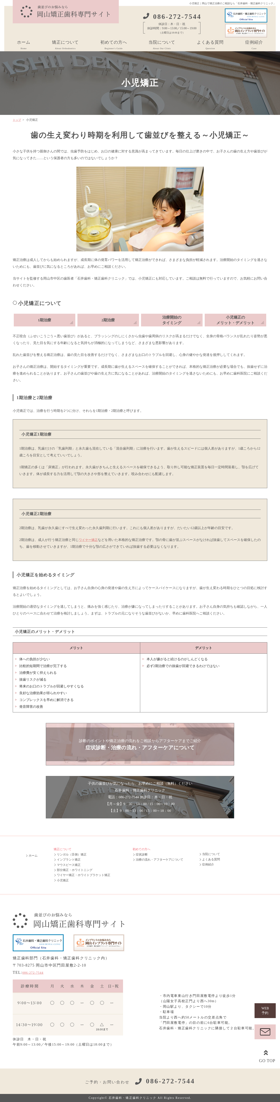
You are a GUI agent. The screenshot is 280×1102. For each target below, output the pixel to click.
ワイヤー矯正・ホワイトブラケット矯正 (83, 875)
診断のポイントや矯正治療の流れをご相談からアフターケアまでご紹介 (140, 745)
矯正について (65, 46)
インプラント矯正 (69, 859)
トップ (17, 119)
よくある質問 (210, 46)
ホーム (23, 46)
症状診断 (142, 854)
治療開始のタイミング (171, 320)
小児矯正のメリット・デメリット (235, 320)
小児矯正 (63, 880)
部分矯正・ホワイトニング (74, 870)
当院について (161, 46)
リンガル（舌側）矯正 (72, 854)
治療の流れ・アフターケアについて (159, 859)
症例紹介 (254, 46)
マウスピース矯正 (69, 865)
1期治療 (44, 320)
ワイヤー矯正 (89, 540)
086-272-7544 (35, 972)
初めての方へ (113, 46)
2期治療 (108, 320)
